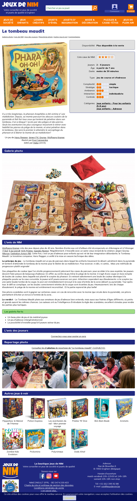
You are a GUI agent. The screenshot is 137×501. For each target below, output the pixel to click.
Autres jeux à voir (60, 37)
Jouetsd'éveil (52, 21)
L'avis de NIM (13, 242)
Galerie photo (7, 37)
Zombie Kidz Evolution (12, 442)
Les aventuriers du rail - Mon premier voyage (57, 413)
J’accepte (69, 498)
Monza (6, 253)
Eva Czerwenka (40, 140)
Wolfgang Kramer (55, 137)
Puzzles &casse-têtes (110, 21)
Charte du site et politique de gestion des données (48, 485)
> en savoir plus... (49, 490)
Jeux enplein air (128, 21)
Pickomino (35, 441)
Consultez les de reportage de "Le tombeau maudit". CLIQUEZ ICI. (68, 348)
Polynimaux (57, 441)
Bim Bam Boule (102, 410)
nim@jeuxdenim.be (110, 486)
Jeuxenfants (22, 21)
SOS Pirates (27, 250)
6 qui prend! (14, 250)
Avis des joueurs (31, 37)
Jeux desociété (8, 21)
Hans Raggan (21, 137)
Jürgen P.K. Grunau (37, 137)
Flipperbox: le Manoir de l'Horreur (12, 411)
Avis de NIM (18, 37)
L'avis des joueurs (16, 330)
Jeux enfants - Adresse (109, 108)
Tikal (5, 250)
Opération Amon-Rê (20, 253)
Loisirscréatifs (38, 21)
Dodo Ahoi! (79, 441)
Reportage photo (46, 37)
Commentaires (74, 37)
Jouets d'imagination (70, 21)
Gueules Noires (41, 250)
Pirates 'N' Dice (79, 410)
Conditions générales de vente (49, 488)
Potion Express (35, 410)
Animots (124, 410)
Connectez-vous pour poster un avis (68, 336)
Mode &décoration (90, 21)
